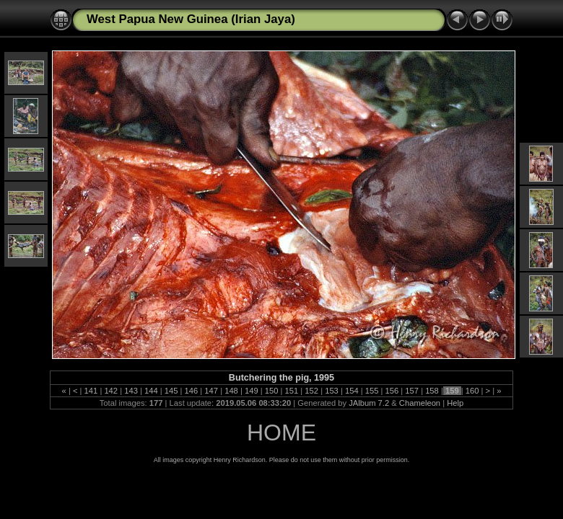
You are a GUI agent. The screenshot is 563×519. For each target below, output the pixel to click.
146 (191, 390)
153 (332, 390)
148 (231, 390)
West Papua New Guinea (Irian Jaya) (191, 19)
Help (455, 403)
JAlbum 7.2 (369, 403)
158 (432, 390)
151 (291, 390)
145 (171, 390)
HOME (281, 432)
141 (91, 390)
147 (211, 390)
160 (472, 390)
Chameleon (419, 403)
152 (311, 390)
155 (372, 390)
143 (131, 390)
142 (111, 390)
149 (252, 390)
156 (392, 390)
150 (272, 390)
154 (352, 390)
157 (412, 390)
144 (151, 390)
